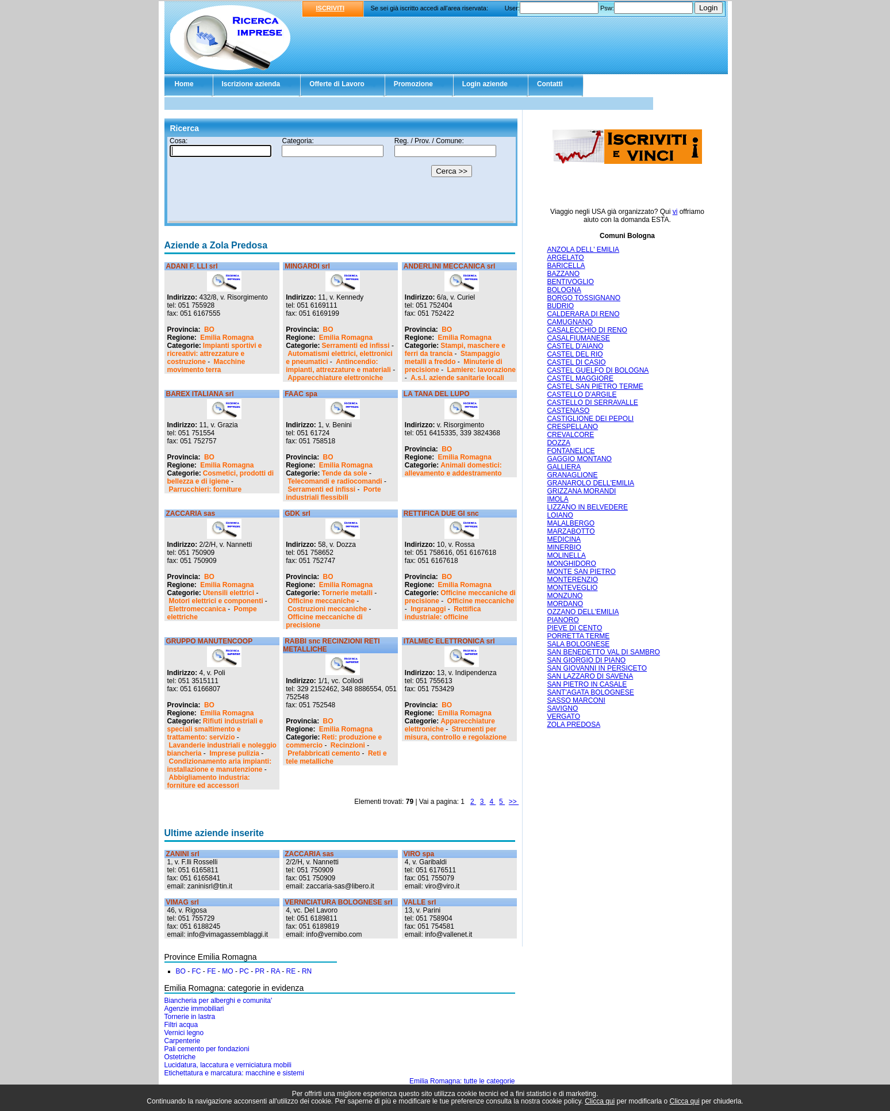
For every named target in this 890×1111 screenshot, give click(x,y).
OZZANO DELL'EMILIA (583, 612)
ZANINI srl (183, 854)
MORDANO (565, 604)
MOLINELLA (566, 555)
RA (275, 971)
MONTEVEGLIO (572, 588)
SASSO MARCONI (576, 700)
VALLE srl (420, 902)
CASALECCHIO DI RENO (587, 330)
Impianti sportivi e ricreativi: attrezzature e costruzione (214, 354)
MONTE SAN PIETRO (581, 572)
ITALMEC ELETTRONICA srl (449, 641)
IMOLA (557, 499)
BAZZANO (563, 274)
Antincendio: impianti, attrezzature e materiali (338, 366)
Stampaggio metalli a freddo (452, 358)
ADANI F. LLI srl (192, 266)
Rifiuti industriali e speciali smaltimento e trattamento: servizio (215, 729)
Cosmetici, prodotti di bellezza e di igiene (220, 477)
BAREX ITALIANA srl (200, 394)
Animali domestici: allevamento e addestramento (453, 469)
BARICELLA (566, 266)
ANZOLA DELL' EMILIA (583, 250)
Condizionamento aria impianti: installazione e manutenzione (219, 765)
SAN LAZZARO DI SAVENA (590, 676)
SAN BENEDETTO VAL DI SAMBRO (603, 652)
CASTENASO (568, 411)
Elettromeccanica (197, 609)
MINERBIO (564, 547)
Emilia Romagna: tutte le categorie (462, 1081)
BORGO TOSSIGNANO (583, 298)
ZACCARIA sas (191, 513)
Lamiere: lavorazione (481, 370)
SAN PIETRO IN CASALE (587, 684)
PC (244, 971)
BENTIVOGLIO (570, 282)
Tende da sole (344, 473)
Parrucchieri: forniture (205, 489)
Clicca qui (600, 1101)
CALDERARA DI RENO (583, 314)
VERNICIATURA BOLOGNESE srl (338, 902)
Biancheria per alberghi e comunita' (218, 1001)
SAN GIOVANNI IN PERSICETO (597, 668)
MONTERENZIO (572, 580)
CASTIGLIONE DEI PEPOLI (590, 419)
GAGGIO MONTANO (579, 459)
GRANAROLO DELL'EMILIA (590, 483)
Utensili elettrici (228, 593)
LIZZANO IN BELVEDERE (587, 507)
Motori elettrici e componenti (216, 601)
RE (291, 971)
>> (514, 802)
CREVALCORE (570, 435)
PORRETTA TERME (578, 636)
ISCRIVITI (330, 8)
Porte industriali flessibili (333, 493)
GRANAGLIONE (572, 475)
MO (227, 971)
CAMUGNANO (569, 322)
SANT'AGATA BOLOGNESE (590, 692)
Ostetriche (180, 1057)
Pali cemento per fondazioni (207, 1049)
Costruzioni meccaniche (327, 609)
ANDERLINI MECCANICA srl (450, 266)
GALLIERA (564, 467)
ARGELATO (565, 258)
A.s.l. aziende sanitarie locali (457, 378)
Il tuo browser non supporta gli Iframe (340, 180)
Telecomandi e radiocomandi (334, 481)
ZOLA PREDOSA (573, 725)
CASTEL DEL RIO (575, 354)
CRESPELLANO (572, 427)
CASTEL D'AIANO (575, 346)
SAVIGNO (562, 708)
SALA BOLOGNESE (578, 644)
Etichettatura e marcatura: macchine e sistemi (234, 1073)
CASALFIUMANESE (578, 338)
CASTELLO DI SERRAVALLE (592, 403)
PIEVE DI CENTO (574, 628)
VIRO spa (419, 854)
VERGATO (563, 716)
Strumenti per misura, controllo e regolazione (456, 733)
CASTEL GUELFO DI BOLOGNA (598, 370)
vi (675, 212)
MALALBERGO (570, 523)
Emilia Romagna (227, 338)
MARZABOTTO (570, 531)
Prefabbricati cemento (323, 753)
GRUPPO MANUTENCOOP (209, 641)
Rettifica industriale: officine (443, 613)
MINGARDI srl (307, 266)
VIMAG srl (182, 902)
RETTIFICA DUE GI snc (441, 513)
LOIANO (560, 515)
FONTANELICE (570, 451)
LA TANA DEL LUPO (437, 394)
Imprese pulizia (234, 753)
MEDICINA (564, 539)
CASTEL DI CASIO (576, 362)
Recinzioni (348, 745)
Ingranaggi (428, 609)
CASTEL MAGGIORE (580, 378)
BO (209, 329)
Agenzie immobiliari (194, 1009)
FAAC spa (301, 394)
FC (196, 971)
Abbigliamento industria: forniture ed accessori (208, 781)
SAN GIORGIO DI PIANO (586, 660)
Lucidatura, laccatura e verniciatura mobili (227, 1065)
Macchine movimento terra (206, 366)
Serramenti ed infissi (356, 346)
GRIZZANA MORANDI (581, 491)
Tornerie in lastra (190, 1017)
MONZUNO (564, 596)
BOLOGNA (564, 290)
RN (307, 971)
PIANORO (562, 620)
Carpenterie (182, 1041)
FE (211, 971)
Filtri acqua (181, 1025)
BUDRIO (560, 306)
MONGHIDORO (571, 564)
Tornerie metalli (347, 593)
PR (260, 971)
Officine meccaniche (321, 601)
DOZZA (558, 443)
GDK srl (297, 513)
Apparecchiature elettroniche (335, 378)
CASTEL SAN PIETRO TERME (595, 386)
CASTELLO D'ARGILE (581, 394)
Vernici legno (184, 1033)
